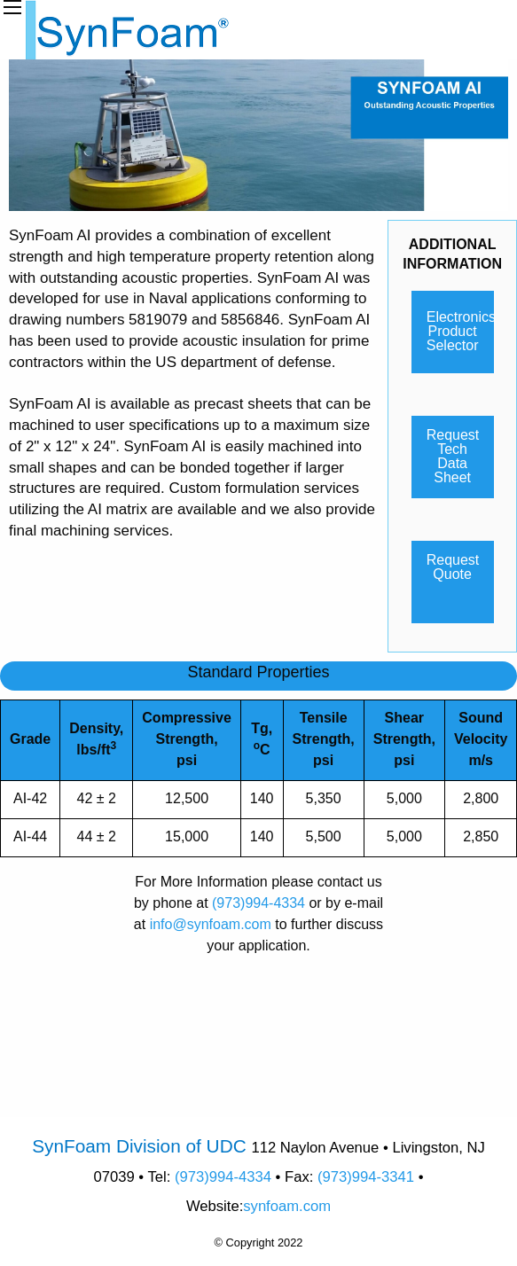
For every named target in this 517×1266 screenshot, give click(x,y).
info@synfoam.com (210, 924)
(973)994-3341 (365, 1176)
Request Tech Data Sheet (453, 456)
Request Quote (453, 567)
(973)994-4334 (258, 902)
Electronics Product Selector (460, 331)
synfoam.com (287, 1206)
